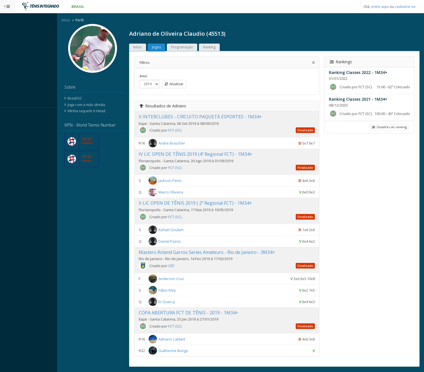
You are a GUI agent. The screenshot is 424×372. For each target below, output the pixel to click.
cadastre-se (405, 6)
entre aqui (380, 6)
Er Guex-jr (177, 302)
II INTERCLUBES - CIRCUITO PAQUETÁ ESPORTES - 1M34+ (211, 117)
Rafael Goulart (181, 230)
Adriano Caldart (182, 339)
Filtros (156, 62)
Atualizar (185, 84)
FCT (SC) (185, 130)
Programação (193, 47)
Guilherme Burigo (184, 350)
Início (77, 20)
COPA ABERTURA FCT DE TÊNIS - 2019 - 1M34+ (199, 313)
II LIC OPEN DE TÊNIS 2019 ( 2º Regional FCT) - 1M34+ (206, 203)
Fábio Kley (178, 290)
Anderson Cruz (182, 278)
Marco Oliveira (181, 192)
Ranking (220, 47)
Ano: (154, 76)
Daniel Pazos (180, 241)
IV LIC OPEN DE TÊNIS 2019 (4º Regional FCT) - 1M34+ (206, 155)
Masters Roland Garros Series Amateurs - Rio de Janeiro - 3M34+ (218, 252)
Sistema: (10, 115)
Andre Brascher (182, 143)
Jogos (167, 47)
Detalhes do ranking (388, 133)
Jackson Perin (180, 181)
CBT (182, 266)
